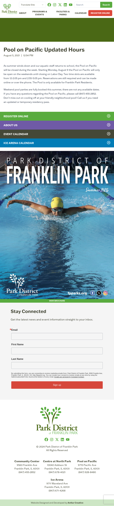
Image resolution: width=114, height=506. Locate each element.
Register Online (100, 13)
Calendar (81, 13)
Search (106, 4)
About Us (57, 125)
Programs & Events (39, 13)
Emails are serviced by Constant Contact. (69, 377)
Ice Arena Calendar (57, 143)
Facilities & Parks (63, 13)
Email (14, 330)
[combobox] (32, 5)
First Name (17, 344)
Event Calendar (57, 134)
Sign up (57, 385)
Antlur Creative (75, 502)
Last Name (17, 359)
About (22, 13)
